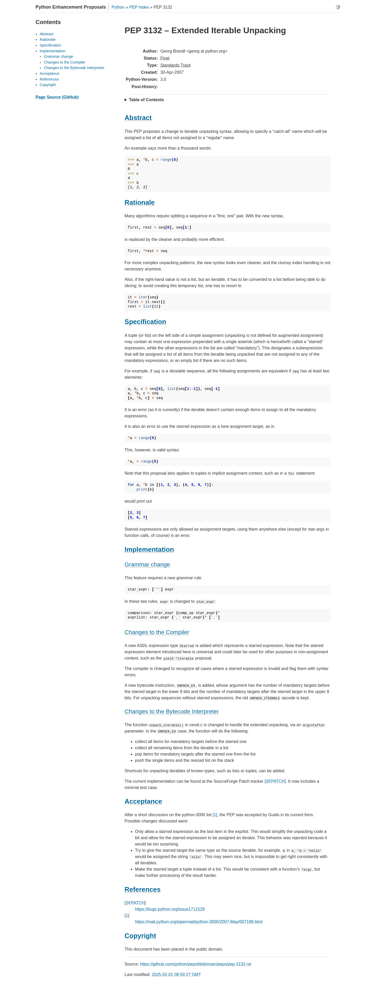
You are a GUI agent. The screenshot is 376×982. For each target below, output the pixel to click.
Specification (50, 45)
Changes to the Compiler (64, 62)
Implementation (52, 51)
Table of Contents (146, 100)
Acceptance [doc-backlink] (143, 801)
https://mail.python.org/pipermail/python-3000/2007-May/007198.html (198, 921)
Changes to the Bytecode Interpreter (74, 68)
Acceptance (49, 73)
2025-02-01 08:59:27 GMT (176, 974)
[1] (215, 815)
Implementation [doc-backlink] (149, 549)
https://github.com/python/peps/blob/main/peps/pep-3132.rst (195, 964)
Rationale (48, 39)
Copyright (48, 85)
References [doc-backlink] (143, 889)
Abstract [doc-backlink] (138, 117)
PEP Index (139, 7)
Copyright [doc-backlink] (140, 935)
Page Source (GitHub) (57, 97)
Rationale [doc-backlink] (140, 202)
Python (118, 7)
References (49, 79)
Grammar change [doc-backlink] (147, 564)
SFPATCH (135, 903)
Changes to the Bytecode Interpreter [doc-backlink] (172, 711)
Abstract (47, 34)
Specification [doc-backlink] (145, 321)
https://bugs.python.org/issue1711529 (170, 909)
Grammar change (58, 56)
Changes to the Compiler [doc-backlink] (157, 632)
